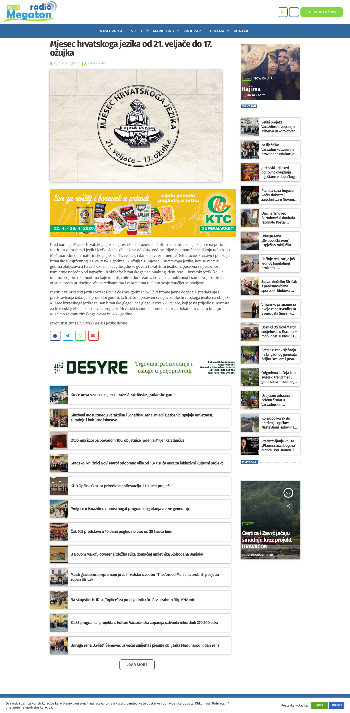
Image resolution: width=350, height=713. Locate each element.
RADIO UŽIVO (321, 12)
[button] (55, 336)
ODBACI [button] (337, 705)
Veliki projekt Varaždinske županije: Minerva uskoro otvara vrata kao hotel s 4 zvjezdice (278, 131)
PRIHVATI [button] (320, 705)
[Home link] (30, 12)
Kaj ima (253, 88)
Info (247, 78)
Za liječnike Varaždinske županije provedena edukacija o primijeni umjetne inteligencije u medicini (279, 154)
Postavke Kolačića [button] (294, 705)
